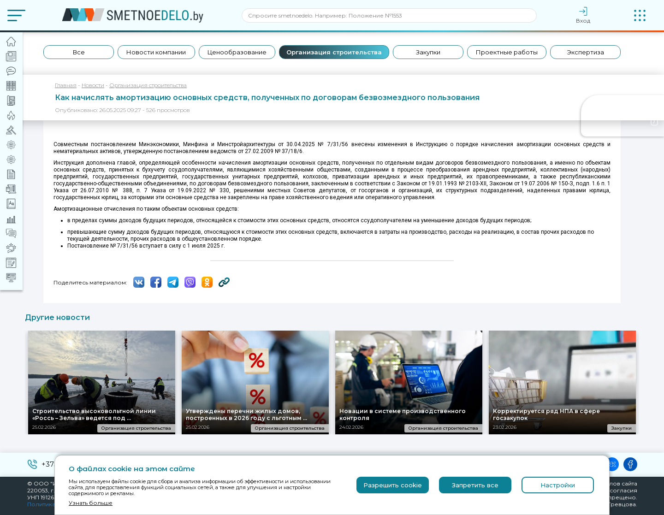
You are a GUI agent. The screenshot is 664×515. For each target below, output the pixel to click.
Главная (66, 85)
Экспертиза (585, 52)
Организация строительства (334, 52)
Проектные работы (507, 52)
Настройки (557, 485)
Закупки (428, 52)
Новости (93, 85)
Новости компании (156, 52)
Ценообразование (237, 52)
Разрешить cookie (392, 485)
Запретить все (475, 485)
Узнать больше (91, 502)
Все (79, 52)
